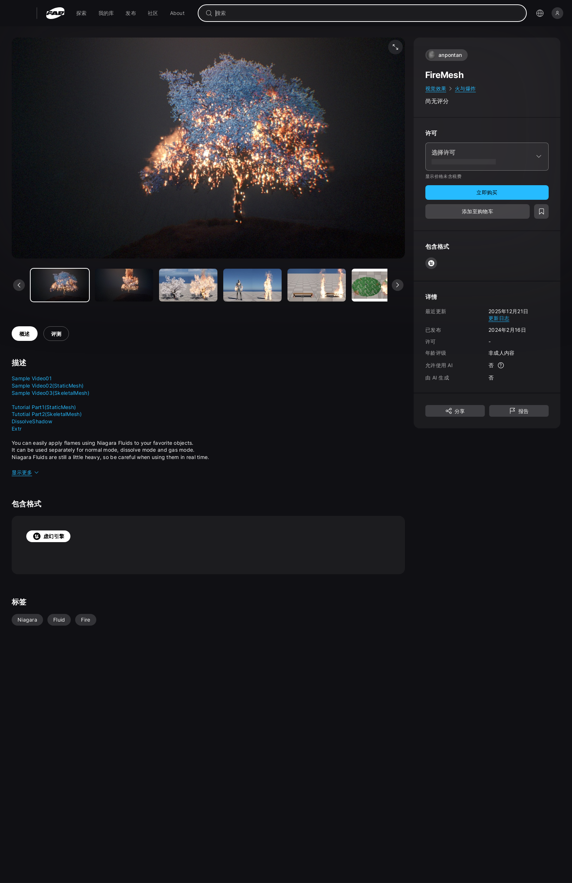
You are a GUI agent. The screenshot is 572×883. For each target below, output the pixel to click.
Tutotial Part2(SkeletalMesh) (47, 414)
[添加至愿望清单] (541, 211)
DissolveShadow (32, 421)
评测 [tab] (56, 334)
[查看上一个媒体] (19, 285)
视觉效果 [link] (435, 88)
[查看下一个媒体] (397, 285)
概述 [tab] (24, 334)
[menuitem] (81, 13)
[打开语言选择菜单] (540, 13)
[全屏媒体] (395, 47)
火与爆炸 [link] (465, 88)
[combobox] (367, 13)
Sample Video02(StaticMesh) (48, 385)
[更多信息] (500, 365)
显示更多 (25, 472)
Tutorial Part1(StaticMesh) (44, 407)
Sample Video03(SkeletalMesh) (50, 393)
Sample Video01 (32, 378)
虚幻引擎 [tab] (48, 536)
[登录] (557, 13)
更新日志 (498, 318)
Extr (17, 428)
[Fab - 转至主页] (55, 13)
